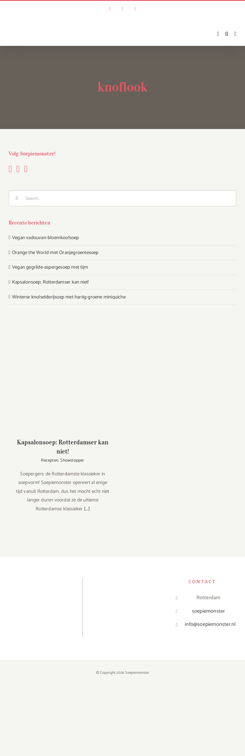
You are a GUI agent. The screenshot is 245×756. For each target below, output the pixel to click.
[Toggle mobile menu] (235, 34)
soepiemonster (208, 611)
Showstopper (72, 460)
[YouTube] (26, 168)
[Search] (17, 198)
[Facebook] (10, 168)
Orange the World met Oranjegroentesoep (55, 253)
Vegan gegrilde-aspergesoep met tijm (50, 267)
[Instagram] (18, 168)
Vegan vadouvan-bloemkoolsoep (45, 238)
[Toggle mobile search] (226, 34)
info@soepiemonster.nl (208, 624)
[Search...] (122, 198)
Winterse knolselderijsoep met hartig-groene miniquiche (69, 297)
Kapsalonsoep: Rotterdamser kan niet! (50, 282)
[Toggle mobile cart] (218, 34)
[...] (87, 509)
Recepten (49, 460)
